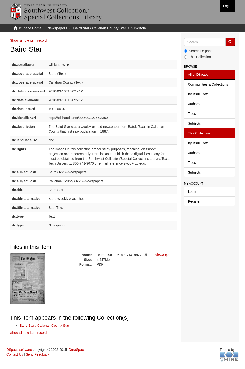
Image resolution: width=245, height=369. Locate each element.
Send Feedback (37, 354)
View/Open (163, 255)
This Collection (197, 57)
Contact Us (14, 354)
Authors (194, 104)
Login (192, 191)
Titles (192, 114)
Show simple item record (28, 40)
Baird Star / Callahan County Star (99, 28)
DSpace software (19, 350)
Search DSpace (198, 51)
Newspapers (57, 28)
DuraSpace (77, 350)
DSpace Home (30, 28)
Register (194, 201)
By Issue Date (198, 94)
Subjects (194, 123)
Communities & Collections (208, 84)
